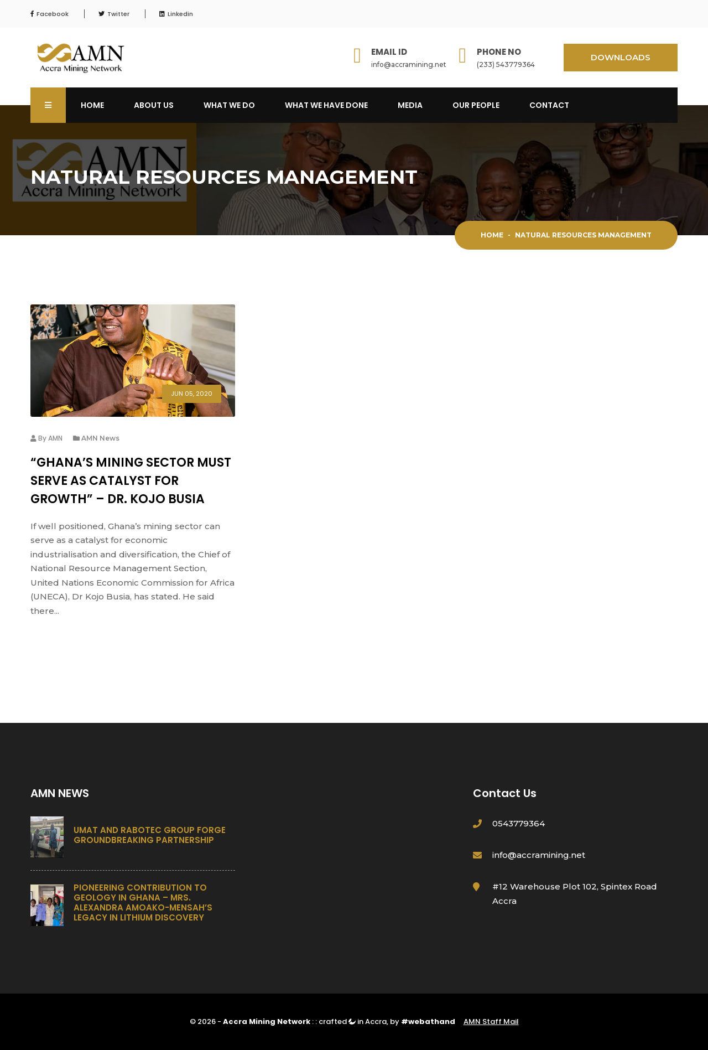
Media (410, 105)
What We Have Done (326, 105)
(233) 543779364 (506, 64)
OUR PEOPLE (475, 105)
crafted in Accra (353, 1021)
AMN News (100, 438)
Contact (549, 105)
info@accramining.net (408, 64)
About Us (154, 105)
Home (92, 105)
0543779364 (518, 823)
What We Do (229, 105)
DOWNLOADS (620, 57)
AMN (55, 438)
